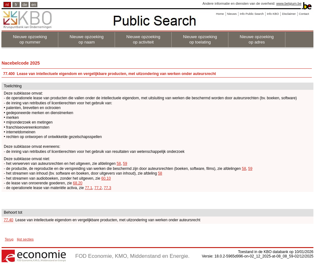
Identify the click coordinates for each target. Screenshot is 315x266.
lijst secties (25, 239)
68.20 (78, 183)
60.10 (106, 178)
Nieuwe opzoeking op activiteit (143, 39)
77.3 (107, 188)
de (25, 4)
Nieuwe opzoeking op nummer (30, 39)
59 (125, 163)
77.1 (88, 188)
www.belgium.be (288, 3)
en (34, 4)
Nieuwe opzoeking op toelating (200, 39)
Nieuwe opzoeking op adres (257, 39)
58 (119, 163)
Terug (9, 239)
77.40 (8, 220)
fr (16, 4)
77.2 (98, 188)
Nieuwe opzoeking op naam (87, 39)
